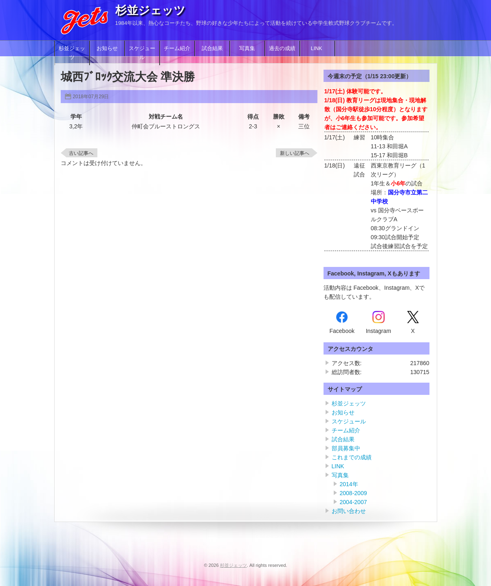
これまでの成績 (352, 457)
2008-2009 (353, 493)
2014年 (349, 484)
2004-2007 (353, 502)
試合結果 (212, 48)
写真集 (247, 48)
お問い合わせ (349, 511)
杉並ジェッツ (150, 10)
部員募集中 (346, 448)
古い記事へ (81, 153)
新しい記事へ (294, 153)
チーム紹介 (177, 48)
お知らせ (107, 48)
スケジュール (142, 53)
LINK (317, 48)
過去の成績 (282, 48)
